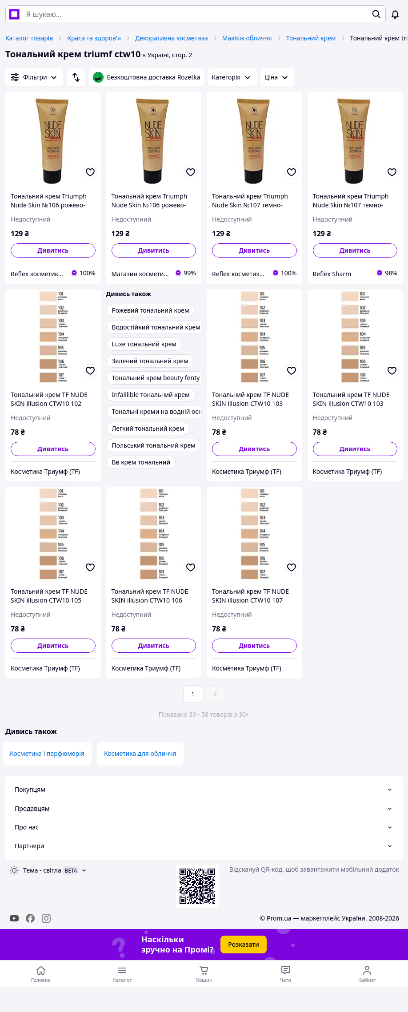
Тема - (42, 870)
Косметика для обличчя (140, 753)
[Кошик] (204, 973)
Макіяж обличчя (247, 38)
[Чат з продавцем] (286, 973)
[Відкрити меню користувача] (367, 973)
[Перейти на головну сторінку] (41, 973)
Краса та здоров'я (94, 38)
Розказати (243, 944)
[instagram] (46, 918)
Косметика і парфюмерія (47, 753)
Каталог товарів (29, 38)
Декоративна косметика (171, 38)
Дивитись (52, 250)
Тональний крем (311, 38)
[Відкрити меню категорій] (123, 973)
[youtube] (14, 918)
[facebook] (30, 918)
